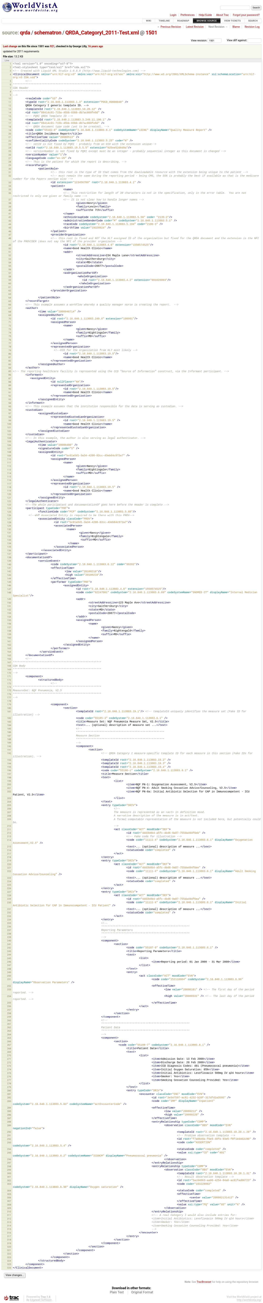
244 (9, 954)
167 (9, 662)
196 (9, 770)
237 (9, 930)
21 (9, 137)
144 (9, 578)
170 (9, 673)
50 (9, 248)
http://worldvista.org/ (249, 1300)
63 (9, 294)
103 (9, 434)
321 (9, 1250)
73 (9, 329)
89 (9, 385)
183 (9, 721)
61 (9, 287)
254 (9, 996)
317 (9, 1236)
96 (9, 410)
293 (9, 1142)
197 (9, 774)
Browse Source (207, 20)
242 (9, 947)
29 (9, 165)
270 (9, 1055)
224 (9, 881)
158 (9, 630)
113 (9, 469)
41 (9, 213)
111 (9, 462)
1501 (151, 33)
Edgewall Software (41, 1300)
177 (9, 697)
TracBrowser (204, 1282)
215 (9, 846)
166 (9, 659)
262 (9, 1027)
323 (9, 1257)
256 (9, 1006)
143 (9, 575)
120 (9, 494)
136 (9, 550)
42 (9, 217)
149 (9, 599)
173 (9, 683)
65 (9, 301)
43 (9, 220)
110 (9, 459)
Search (253, 20)
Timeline (164, 20)
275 (9, 1073)
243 (9, 951)
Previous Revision (171, 26)
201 (9, 788)
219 (9, 860)
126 (9, 515)
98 (9, 417)
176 (9, 694)
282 (9, 1097)
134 (9, 543)
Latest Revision (195, 26)
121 (9, 497)
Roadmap (183, 20)
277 (9, 1080)
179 (9, 704)
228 (9, 895)
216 (9, 850)
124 (9, 508)
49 (9, 245)
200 (9, 784)
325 (9, 1264)
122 (9, 501)
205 (9, 805)
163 (9, 648)
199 (9, 781)
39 (9, 206)
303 (9, 1184)
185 (9, 728)
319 (9, 1243)
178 (9, 701)
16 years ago (95, 46)
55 (9, 266)
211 (9, 829)
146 (9, 585)
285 (9, 1111)
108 (9, 452)
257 (9, 1010)
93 (9, 399)
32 (9, 175)
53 (9, 259)
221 (9, 867)
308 (9, 1204)
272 (9, 1062)
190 (9, 746)
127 (9, 518)
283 (9, 1101)
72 (9, 325)
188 (9, 739)
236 (9, 926)
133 (9, 540)
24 (9, 147)
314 (9, 1225)
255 (9, 1002)
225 (9, 884)
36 (9, 193)
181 (9, 711)
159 (9, 634)
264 (9, 1034)
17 (9, 123)
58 (9, 276)
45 (9, 227)
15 (9, 116)
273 (9, 1066)
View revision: (199, 40)
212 (9, 833)
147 (9, 589)
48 (9, 238)
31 (9, 172)
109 (9, 455)
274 (9, 1069)
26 (9, 154)
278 (9, 1083)
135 (9, 546)
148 (9, 592)
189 (9, 742)
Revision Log (252, 26)
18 (9, 126)
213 (9, 836)
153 (9, 613)
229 (9, 899)
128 (9, 522)
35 (9, 189)
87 (9, 378)
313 (9, 1222)
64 (9, 297)
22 (9, 140)
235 (9, 923)
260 (9, 1020)
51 (9, 252)
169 (9, 669)
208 (9, 815)
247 (9, 965)
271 (9, 1059)
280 (9, 1090)
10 (9, 98)
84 (9, 367)
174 (9, 687)
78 (9, 346)
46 (9, 231)
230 (9, 902)
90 (9, 388)
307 (9, 1201)
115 (9, 476)
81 (9, 357)
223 (9, 878)
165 (9, 655)
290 (9, 1132)
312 (9, 1218)
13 (9, 109)
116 (9, 480)
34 (9, 186)
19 (9, 130)
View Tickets (232, 20)
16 (9, 119)
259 (9, 1016)
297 (9, 1162)
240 (9, 940)
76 (9, 339)
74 (9, 332)
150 (9, 602)
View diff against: (244, 40)
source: (10, 33)
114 (9, 473)
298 (9, 1166)
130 (9, 529)
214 (9, 840)
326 (9, 1267)
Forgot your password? (246, 15)
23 (9, 144)
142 (9, 571)
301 (9, 1176)
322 (9, 1253)
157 (9, 627)
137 (9, 554)
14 (9, 112)
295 (9, 1152)
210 (9, 826)
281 (9, 1094)
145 (9, 582)
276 (9, 1076)
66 (9, 304)
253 (9, 989)
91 (9, 392)
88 (9, 382)
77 (9, 343)
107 (9, 448)
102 (9, 431)
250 (9, 975)
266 (9, 1041)
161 (9, 641)
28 (9, 161)
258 (9, 1013)
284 (9, 1107)
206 (9, 808)
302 (9, 1180)
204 (9, 801)
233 (9, 916)
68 (9, 311)
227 (9, 892)
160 (9, 637)
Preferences (187, 15)
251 (9, 979)
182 (9, 718)
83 (9, 364)
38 (9, 203)
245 (9, 958)
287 (9, 1118)
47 (9, 234)
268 (9, 1048)
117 (9, 483)
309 (9, 1208)
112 (9, 466)
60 (9, 283)
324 (9, 1260)
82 (9, 360)
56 (9, 269)
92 (9, 396)
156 (9, 623)
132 (9, 536)
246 (9, 961)
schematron (47, 33)
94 (9, 403)
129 (9, 525)
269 (9, 1052)
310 (9, 1211)
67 (9, 308)
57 (9, 273)
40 (9, 210)
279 (9, 1087)
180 (9, 708)
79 (9, 350)
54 (9, 262)
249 (9, 972)
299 (9, 1170)
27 (9, 158)
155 (9, 620)
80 (9, 353)
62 (9, 290)
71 (9, 322)
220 (9, 864)
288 (9, 1121)
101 (9, 427)
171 (9, 676)
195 (9, 767)
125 (9, 511)
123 (9, 504)
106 (9, 445)
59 (9, 280)
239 (9, 937)
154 (9, 616)
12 (9, 105)
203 (9, 798)
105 (9, 441)
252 (9, 986)
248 (9, 969)
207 (9, 812)
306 (9, 1197)
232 (9, 912)
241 (9, 944)
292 (9, 1139)
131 (9, 532)
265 (9, 1038)
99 (9, 420)
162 (9, 644)
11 (9, 102)
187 (9, 735)
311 (9, 1215)
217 (9, 853)
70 (9, 318)
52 (9, 255)
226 (9, 888)
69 (9, 315)
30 (9, 168)
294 (9, 1149)
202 (9, 791)
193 (9, 760)
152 (9, 609)
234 (9, 919)
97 (9, 413)
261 (9, 1024)
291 (9, 1135)
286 (9, 1114)
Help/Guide (205, 15)
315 (9, 1229)
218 (9, 857)
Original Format (142, 1292)
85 (9, 371)
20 (9, 133)
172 (9, 680)
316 (9, 1232)
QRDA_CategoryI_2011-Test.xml (102, 33)
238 (9, 933)
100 (9, 424)
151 (9, 606)
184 (9, 725)
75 (9, 336)
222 (9, 871)
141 (9, 568)
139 (9, 560)
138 (9, 557)
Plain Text (117, 1292)
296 (9, 1159)
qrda (25, 33)
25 (9, 151)
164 (9, 651)
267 (9, 1044)
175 (9, 690)
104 (9, 438)
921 (52, 46)
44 (9, 224)
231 (9, 909)
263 (9, 1030)
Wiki (148, 20)
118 (9, 487)
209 (9, 819)
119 (9, 490)
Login (173, 15)
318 (9, 1239)
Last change (10, 46)
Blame (236, 26)
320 (9, 1246)
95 (9, 406)
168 (9, 665)
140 (9, 564)
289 (9, 1125)
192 (9, 753)
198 (9, 777)
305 (9, 1194)
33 (9, 182)
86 (9, 374)
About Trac (222, 15)
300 (9, 1173)
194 (9, 763)
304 (9, 1190)
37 (9, 199)
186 (9, 732)
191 (9, 749)
